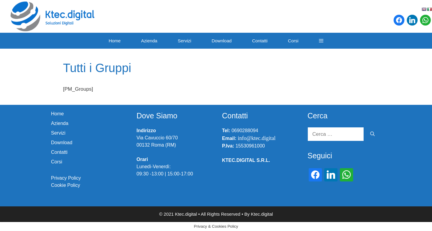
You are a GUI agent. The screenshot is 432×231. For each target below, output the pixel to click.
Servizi (184, 40)
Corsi (293, 40)
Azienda (149, 40)
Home (115, 40)
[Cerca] (372, 134)
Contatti (260, 40)
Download (222, 40)
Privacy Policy (66, 178)
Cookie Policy (65, 185)
